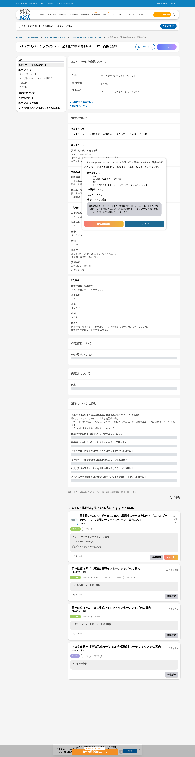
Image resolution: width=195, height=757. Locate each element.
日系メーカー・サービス (54, 37)
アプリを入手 (168, 26)
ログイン (144, 224)
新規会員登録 (103, 224)
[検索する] (174, 14)
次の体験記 (175, 499)
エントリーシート (28, 74)
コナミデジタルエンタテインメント (86, 37)
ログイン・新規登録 (162, 15)
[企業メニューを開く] (74, 519)
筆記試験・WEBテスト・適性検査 (36, 78)
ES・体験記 (33, 37)
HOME (19, 37)
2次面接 (23, 87)
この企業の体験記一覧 (82, 101)
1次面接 (23, 83)
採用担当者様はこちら (165, 3)
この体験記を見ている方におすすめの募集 (39, 108)
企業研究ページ (79, 106)
